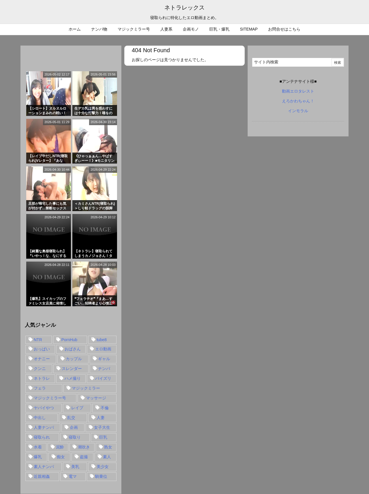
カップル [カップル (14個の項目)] (74, 358)
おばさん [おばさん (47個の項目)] (73, 349)
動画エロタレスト (298, 91)
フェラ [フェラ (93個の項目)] (40, 388)
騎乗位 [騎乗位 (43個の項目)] (101, 476)
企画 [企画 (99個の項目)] (74, 427)
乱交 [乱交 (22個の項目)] (71, 417)
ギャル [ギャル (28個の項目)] (104, 358)
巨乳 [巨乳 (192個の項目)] (103, 437)
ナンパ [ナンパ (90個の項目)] (104, 368)
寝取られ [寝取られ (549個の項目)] (42, 437)
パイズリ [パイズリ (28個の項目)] (103, 378)
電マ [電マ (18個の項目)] (73, 476)
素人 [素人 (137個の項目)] (107, 456)
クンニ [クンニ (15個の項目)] (40, 368)
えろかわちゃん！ (298, 101)
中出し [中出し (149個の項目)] (40, 417)
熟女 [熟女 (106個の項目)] (108, 447)
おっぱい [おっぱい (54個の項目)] (42, 349)
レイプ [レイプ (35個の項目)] (77, 407)
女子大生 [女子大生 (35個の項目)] (102, 427)
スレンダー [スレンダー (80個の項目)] (72, 368)
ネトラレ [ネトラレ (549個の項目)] (42, 378)
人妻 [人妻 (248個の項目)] (101, 417)
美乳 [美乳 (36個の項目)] (75, 466)
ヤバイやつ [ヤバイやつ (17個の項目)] (44, 407)
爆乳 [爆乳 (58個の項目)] (38, 456)
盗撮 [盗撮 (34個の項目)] (84, 456)
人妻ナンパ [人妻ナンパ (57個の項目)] (44, 427)
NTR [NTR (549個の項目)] (38, 339)
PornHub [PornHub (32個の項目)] (69, 339)
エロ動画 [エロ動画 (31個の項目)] (103, 349)
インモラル (298, 110)
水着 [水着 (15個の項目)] (38, 447)
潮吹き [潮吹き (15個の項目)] (84, 447)
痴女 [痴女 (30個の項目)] (61, 456)
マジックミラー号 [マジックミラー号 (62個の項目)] (50, 398)
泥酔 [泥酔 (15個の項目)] (60, 447)
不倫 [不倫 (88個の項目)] (105, 407)
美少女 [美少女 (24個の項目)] (103, 466)
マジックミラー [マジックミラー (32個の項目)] (86, 388)
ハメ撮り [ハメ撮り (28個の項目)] (73, 378)
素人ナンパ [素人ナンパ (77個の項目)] (44, 466)
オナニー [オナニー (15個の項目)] (42, 358)
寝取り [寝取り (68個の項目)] (75, 437)
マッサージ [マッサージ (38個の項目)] (96, 398)
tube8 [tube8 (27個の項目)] (102, 339)
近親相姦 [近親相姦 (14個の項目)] (42, 476)
